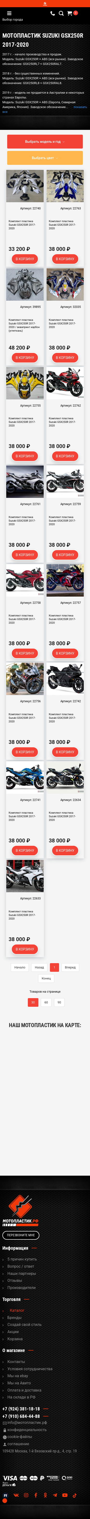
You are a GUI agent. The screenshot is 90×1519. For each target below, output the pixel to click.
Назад (39, 967)
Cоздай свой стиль (24, 1324)
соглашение (18, 1444)
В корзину (25, 259)
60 (46, 1002)
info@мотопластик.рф (27, 1422)
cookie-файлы (19, 1436)
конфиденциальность (27, 1429)
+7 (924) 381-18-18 (21, 1409)
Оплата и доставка (24, 1390)
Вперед (70, 967)
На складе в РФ (21, 1397)
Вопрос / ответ (20, 1266)
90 (59, 1002)
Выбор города (33, 19)
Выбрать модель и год (43, 142)
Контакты (16, 1361)
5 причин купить (22, 1259)
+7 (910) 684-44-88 (21, 1416)
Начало (19, 967)
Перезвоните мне (21, 1235)
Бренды (14, 1317)
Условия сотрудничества (30, 1369)
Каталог (17, 1310)
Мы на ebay (17, 1376)
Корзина (15, 1339)
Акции (13, 1331)
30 (33, 1002)
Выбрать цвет (43, 158)
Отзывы (14, 1280)
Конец (46, 978)
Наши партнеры (21, 1273)
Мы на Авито (19, 1383)
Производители (21, 1287)
